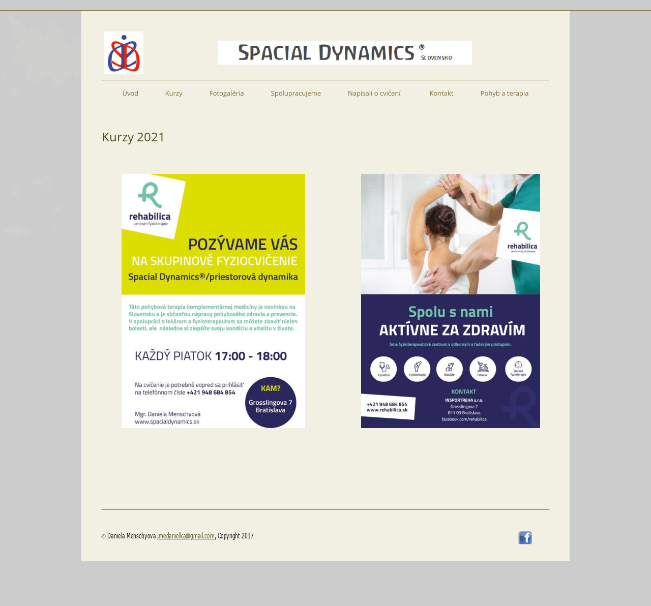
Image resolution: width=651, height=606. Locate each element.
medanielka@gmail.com (187, 535)
